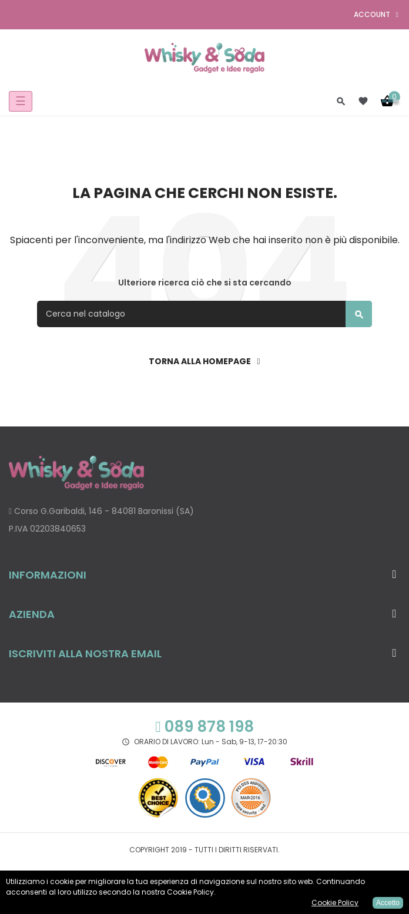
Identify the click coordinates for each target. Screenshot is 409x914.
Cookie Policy (334, 903)
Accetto (388, 903)
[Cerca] (204, 314)
